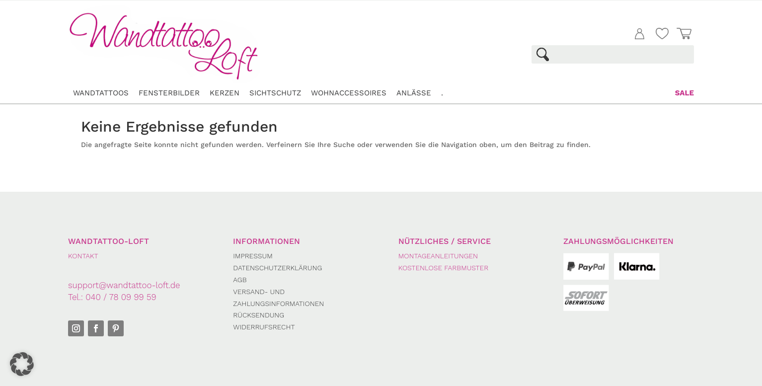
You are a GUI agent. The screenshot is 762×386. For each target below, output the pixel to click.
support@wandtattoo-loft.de (124, 285)
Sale (684, 92)
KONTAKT (83, 256)
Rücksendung (258, 315)
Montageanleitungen (438, 256)
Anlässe (413, 92)
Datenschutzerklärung (277, 268)
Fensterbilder (169, 92)
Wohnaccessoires (348, 92)
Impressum (252, 256)
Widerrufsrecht (264, 327)
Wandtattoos (101, 92)
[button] (22, 364)
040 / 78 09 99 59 (120, 297)
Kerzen (224, 92)
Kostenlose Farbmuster (443, 268)
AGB (239, 280)
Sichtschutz (275, 92)
